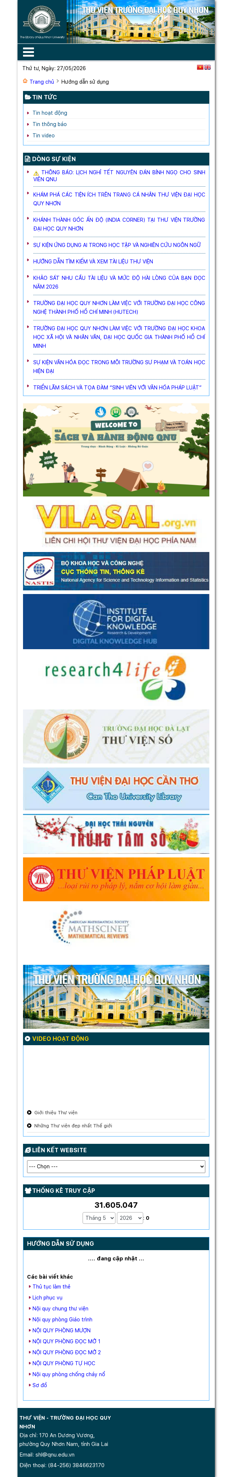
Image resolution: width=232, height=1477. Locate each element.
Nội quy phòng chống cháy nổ (69, 1374)
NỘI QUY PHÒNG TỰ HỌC (64, 1363)
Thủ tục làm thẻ (52, 1287)
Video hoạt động (60, 1038)
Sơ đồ (40, 1385)
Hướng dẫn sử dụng (60, 1243)
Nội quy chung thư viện (60, 1309)
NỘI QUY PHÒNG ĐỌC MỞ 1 (66, 1341)
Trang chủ (42, 82)
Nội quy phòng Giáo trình (62, 1319)
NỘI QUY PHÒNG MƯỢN (62, 1330)
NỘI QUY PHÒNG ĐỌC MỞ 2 (67, 1352)
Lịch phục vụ (47, 1298)
